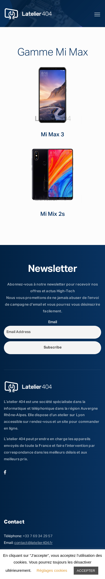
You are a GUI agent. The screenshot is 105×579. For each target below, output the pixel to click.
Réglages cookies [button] (51, 570)
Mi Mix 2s (52, 214)
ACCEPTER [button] (86, 571)
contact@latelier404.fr (33, 543)
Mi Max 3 (52, 135)
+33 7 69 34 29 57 (37, 536)
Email (52, 322)
